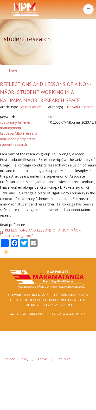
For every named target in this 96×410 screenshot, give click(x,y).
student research (13, 144)
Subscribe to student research (5, 252)
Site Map (63, 359)
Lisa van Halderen (79, 107)
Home (12, 70)
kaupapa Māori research (19, 133)
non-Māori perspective (18, 139)
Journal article (31, 107)
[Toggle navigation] (88, 9)
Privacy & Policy (16, 359)
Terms (43, 359)
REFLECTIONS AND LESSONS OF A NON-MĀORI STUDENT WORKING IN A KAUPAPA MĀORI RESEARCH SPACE (45, 92)
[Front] (13, 9)
